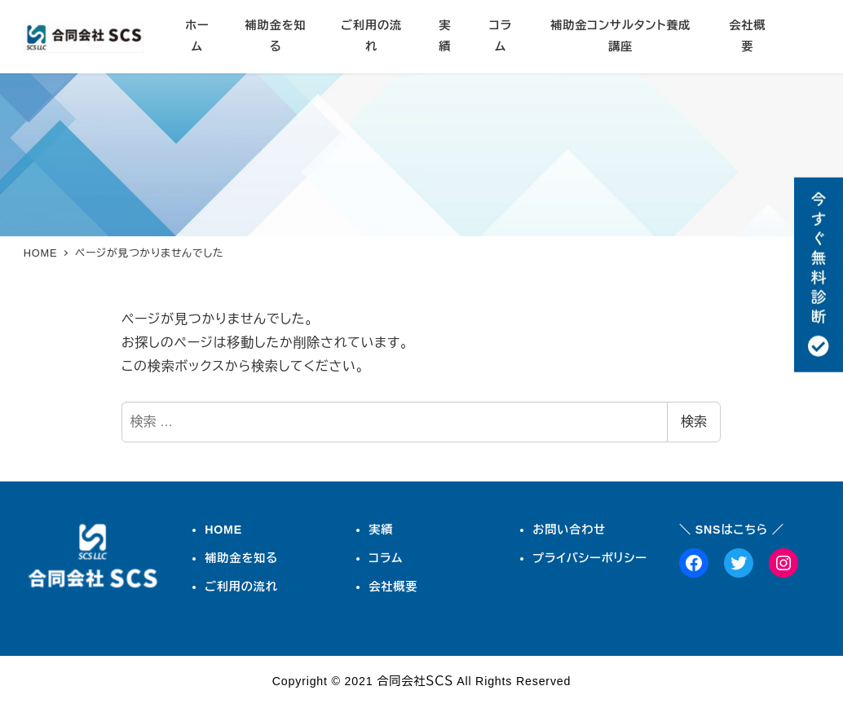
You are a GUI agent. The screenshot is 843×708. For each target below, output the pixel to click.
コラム (386, 558)
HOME (223, 529)
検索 (694, 422)
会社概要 (393, 586)
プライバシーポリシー (589, 558)
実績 (381, 529)
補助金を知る (241, 558)
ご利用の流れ (241, 586)
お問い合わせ (569, 529)
